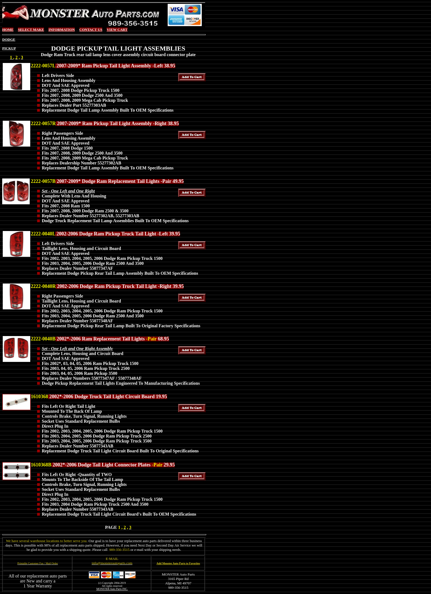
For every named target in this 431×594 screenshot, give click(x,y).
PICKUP (9, 48)
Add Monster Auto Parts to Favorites (178, 563)
